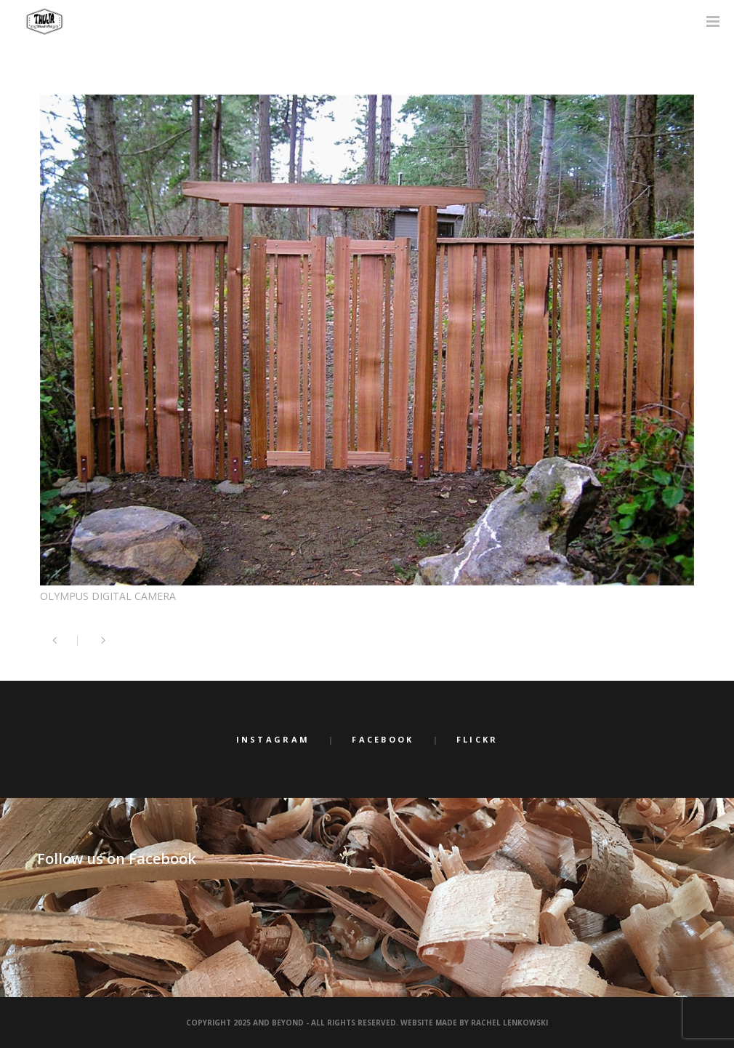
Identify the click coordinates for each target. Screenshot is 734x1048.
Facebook (383, 739)
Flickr (477, 739)
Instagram (273, 739)
